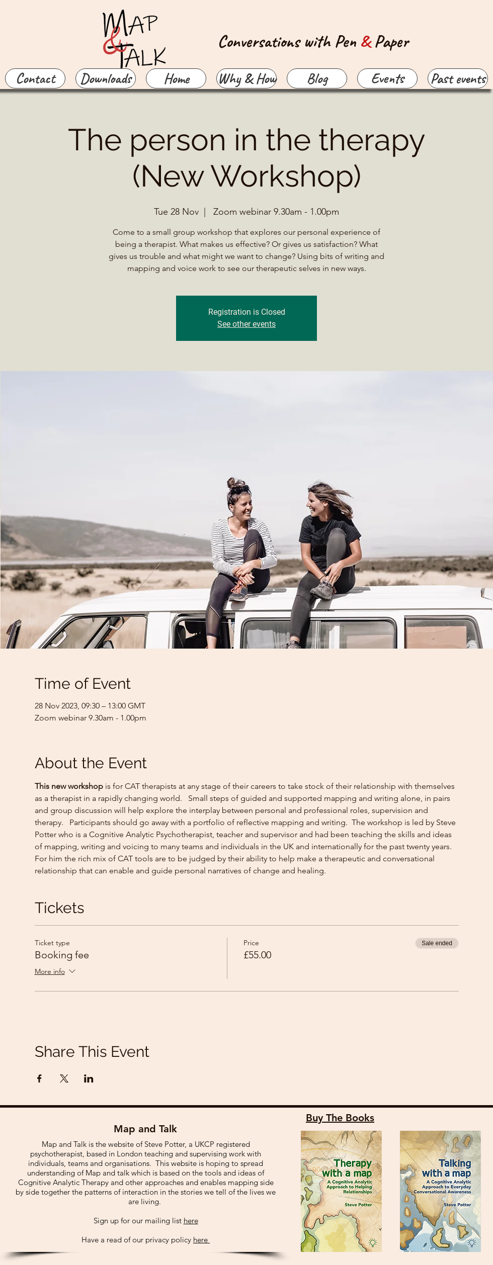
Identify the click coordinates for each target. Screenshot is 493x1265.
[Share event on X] (64, 1078)
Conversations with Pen (289, 41)
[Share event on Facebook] (39, 1078)
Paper (391, 41)
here (191, 1220)
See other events (246, 324)
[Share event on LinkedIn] (89, 1078)
